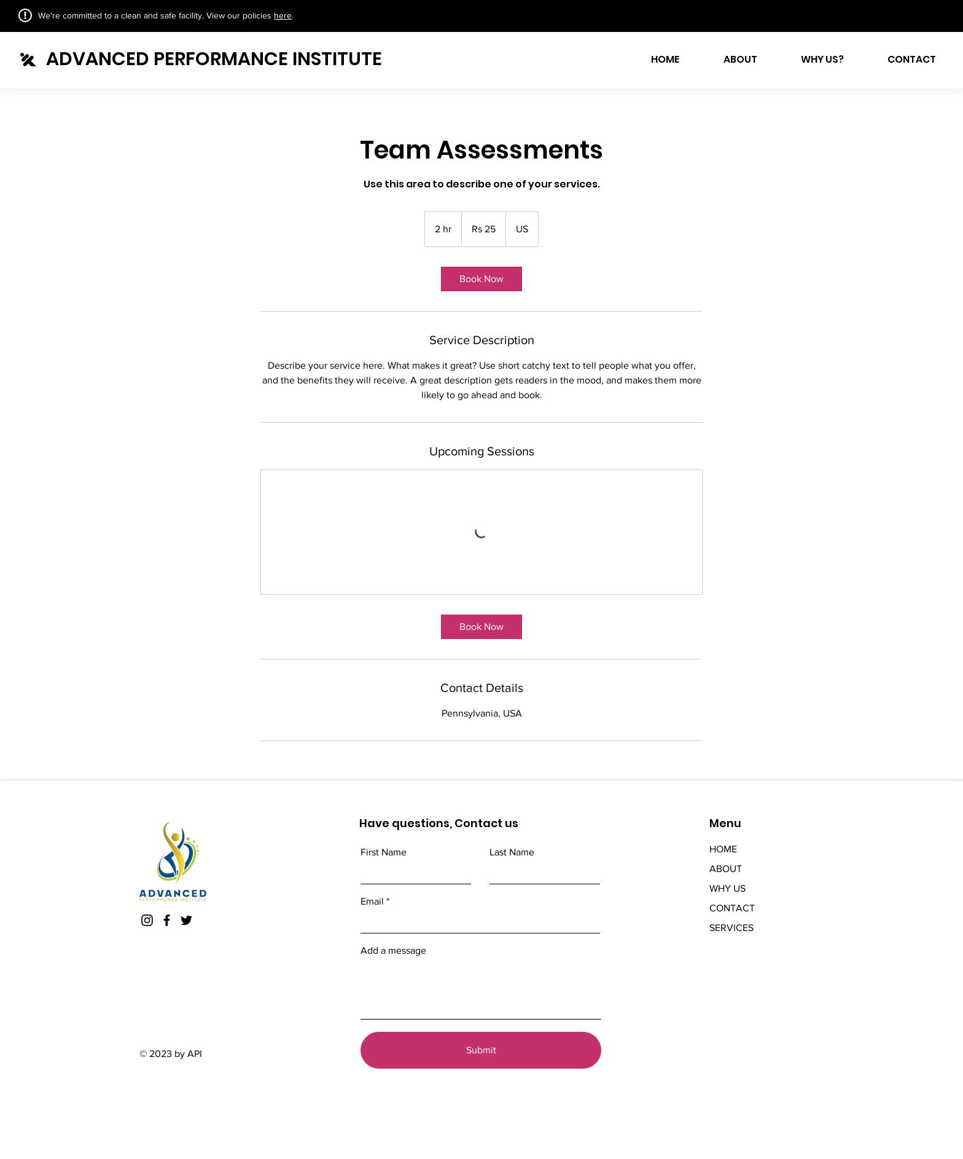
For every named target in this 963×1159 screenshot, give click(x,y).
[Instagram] (147, 920)
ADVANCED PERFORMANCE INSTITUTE (214, 59)
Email (372, 901)
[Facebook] (166, 920)
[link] (481, 279)
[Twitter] (186, 920)
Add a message (393, 951)
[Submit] (481, 1050)
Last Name (511, 852)
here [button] (283, 15)
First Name (384, 852)
